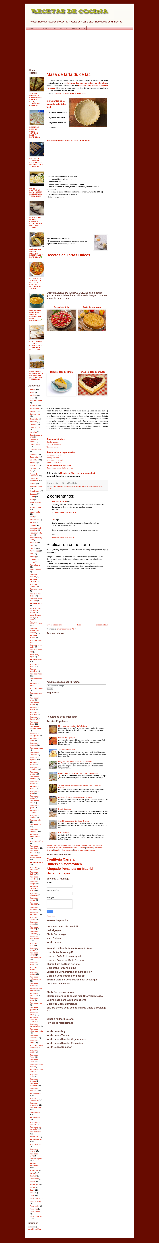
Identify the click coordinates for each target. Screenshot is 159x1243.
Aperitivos (33, 395)
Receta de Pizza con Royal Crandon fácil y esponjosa (78, 773)
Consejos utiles (35, 449)
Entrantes (33, 463)
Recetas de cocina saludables (67, 848)
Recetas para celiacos (34, 1123)
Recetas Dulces (35, 1093)
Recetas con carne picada (34, 734)
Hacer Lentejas (58, 873)
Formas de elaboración (34, 480)
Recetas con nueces (34, 783)
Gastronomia (98, 848)
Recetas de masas (88, 486)
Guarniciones (34, 491)
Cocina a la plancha (34, 441)
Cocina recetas (67, 850)
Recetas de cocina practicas (91, 845)
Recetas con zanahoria (34, 816)
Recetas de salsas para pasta (36, 1030)
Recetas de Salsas (34, 1013)
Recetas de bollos (36, 862)
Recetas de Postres (34, 994)
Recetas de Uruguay (34, 1080)
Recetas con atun (36, 688)
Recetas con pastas (34, 797)
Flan (31, 471)
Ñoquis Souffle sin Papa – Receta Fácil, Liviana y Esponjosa (35, 192)
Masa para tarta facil (55, 460)
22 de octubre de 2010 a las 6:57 (64, 512)
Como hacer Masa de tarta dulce (60, 468)
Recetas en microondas (34, 1104)
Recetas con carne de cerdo (35, 728)
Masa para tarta (53, 458)
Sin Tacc (33, 1187)
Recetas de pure (36, 1003)
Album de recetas (78, 28)
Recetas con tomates (34, 811)
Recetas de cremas (34, 899)
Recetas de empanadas (34, 909)
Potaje (32, 554)
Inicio (79, 625)
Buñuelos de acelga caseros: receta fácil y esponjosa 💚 (36, 253)
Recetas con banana (34, 704)
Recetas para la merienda (35, 1128)
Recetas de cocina (53, 845)
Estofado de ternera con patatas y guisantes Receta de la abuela (35, 284)
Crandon (57, 850)
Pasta (32, 517)
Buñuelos (33, 422)
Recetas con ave (36, 693)
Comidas (89, 848)
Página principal (33, 28)
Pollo (31, 545)
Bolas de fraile (63, 833)
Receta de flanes (36, 589)
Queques (33, 559)
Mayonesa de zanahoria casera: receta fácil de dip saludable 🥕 (35, 315)
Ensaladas (33, 460)
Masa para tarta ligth (55, 455)
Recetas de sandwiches (34, 1037)
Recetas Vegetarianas (34, 1164)
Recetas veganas (36, 1159)
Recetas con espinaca (34, 759)
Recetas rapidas (36, 1139)
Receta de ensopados (34, 585)
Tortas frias (34, 1209)
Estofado (33, 468)
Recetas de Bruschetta (34, 868)
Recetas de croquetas (34, 904)
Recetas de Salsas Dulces (35, 1025)
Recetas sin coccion (34, 1150)
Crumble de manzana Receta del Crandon (73, 821)
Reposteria (34, 1170)
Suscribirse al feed (34, 1229)
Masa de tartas (35, 502)
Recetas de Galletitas (34, 933)
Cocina (82, 848)
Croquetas (33, 454)
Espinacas (33, 465)
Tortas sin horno (35, 1212)
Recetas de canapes (34, 883)
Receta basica (35, 565)
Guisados (33, 494)
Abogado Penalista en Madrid (70, 868)
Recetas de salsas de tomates (34, 1019)
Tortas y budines (36, 1216)
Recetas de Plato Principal (36, 989)
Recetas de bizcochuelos (34, 847)
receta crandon (35, 570)
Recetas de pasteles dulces (35, 978)
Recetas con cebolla (34, 739)
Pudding (33, 557)
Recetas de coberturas (34, 894)
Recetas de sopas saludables (36, 1046)
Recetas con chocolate (34, 744)
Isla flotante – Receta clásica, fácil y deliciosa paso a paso (36, 346)
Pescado (33, 525)
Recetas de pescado (34, 985)
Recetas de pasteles (34, 973)
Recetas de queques (34, 1009)
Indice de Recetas (49, 28)
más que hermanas (59, 501)
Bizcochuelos (34, 408)
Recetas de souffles (34, 1051)
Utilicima (50, 850)
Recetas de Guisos (34, 944)
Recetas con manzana (34, 778)
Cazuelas (33, 432)
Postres (32, 548)
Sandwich (33, 1176)
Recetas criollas (35, 820)
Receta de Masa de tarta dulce (59, 465)
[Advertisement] (79, 48)
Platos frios (34, 542)
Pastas (32, 522)
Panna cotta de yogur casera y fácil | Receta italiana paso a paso (35, 223)
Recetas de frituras (34, 923)
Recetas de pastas (34, 968)
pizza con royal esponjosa (35, 529)
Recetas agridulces (33, 670)
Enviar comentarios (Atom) (66, 629)
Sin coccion (34, 1184)
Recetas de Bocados (34, 852)
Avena (32, 398)
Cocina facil (51, 848)
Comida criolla (35, 445)
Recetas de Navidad (34, 954)
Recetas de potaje (34, 999)
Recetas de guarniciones (34, 938)
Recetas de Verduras (34, 1090)
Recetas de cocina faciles (70, 845)
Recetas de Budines (34, 873)
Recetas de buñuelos (34, 878)
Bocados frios (35, 414)
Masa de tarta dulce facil (70, 74)
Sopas (32, 1193)
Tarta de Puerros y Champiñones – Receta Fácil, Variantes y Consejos (35, 100)
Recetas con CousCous (34, 754)
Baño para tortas (36, 401)
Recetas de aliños (36, 841)
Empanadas (34, 457)
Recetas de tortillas (34, 1075)
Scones (32, 1182)
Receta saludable (36, 659)
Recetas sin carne (36, 1144)
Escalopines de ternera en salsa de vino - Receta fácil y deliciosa (36, 375)
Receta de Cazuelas (33, 580)
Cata (53, 520)
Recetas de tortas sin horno (36, 1070)
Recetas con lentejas (34, 773)
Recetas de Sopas (34, 1042)
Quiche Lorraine (53, 442)
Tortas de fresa (35, 1201)
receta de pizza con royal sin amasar (35, 610)
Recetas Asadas (36, 679)
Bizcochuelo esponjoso (66, 738)
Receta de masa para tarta (72, 486)
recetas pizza (34, 1137)
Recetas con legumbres (34, 768)
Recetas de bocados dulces (35, 857)
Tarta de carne (52, 447)
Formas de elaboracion (34, 475)
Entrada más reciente (54, 625)
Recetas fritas (35, 1113)
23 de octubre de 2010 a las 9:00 (64, 538)
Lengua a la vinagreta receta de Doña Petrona (75, 762)
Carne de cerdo (35, 427)
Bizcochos (33, 406)
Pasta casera (34, 520)
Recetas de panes (34, 964)
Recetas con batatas (34, 708)
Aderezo (33, 390)
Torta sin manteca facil (66, 750)
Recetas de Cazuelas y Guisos (34, 888)
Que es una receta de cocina (84, 850)
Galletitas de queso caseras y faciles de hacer (75, 797)
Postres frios (34, 551)
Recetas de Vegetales (34, 1085)
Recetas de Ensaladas (34, 913)
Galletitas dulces (36, 486)
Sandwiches (34, 1179)
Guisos (32, 497)
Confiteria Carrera (61, 859)
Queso (32, 562)
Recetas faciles (35, 1108)
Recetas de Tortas (34, 1061)
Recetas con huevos (34, 763)
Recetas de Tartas (34, 1056)
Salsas (32, 1173)
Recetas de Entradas (34, 831)
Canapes (33, 424)
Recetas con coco (36, 748)
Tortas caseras (35, 1198)
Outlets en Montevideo (64, 864)
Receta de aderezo (33, 576)
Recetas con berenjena (34, 713)
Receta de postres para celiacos (34, 631)
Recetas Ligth (35, 1117)
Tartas (32, 1196)
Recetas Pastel (35, 1132)
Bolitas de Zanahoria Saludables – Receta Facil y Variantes (36, 162)
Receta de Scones (33, 636)
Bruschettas (34, 419)
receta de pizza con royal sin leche (35, 617)
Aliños (32, 392)
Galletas (33, 483)
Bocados (33, 411)
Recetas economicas (34, 1099)
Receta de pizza (35, 603)
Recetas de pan (35, 958)
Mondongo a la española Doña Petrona (72, 726)
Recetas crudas (35, 825)
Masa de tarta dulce (54, 463)
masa (32, 500)
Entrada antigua (102, 625)
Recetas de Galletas (34, 928)
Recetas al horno (36, 674)
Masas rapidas (35, 512)
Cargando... (51, 916)
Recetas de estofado (34, 918)
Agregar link (64, 28)
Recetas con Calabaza (34, 718)
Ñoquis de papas (64, 809)
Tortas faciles (34, 1206)
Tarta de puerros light (55, 444)
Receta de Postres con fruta (36, 623)
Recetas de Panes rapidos (35, 835)
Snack (32, 1190)
